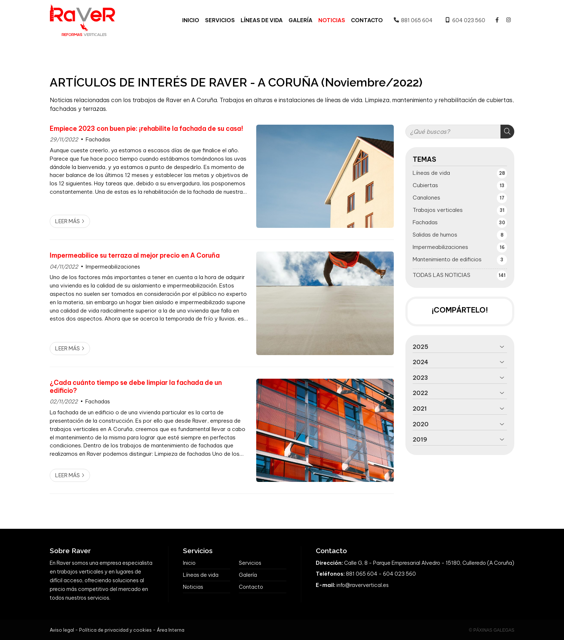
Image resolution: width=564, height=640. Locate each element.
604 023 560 (399, 574)
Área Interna (170, 630)
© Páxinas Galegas (491, 630)
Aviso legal (62, 630)
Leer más (67, 221)
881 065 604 (361, 574)
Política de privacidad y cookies (115, 630)
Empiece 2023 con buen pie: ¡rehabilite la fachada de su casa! (146, 129)
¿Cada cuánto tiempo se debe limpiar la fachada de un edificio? (136, 387)
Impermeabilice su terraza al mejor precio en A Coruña (135, 255)
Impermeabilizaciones (113, 266)
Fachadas (98, 139)
